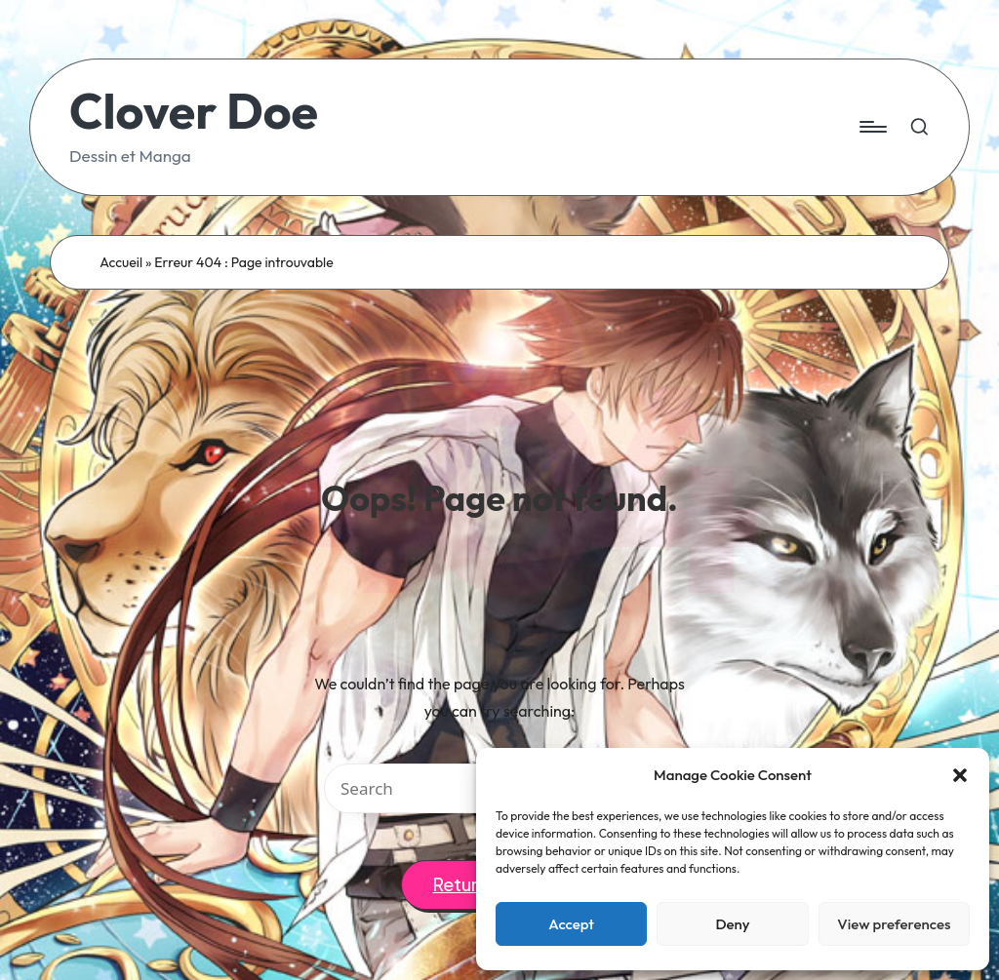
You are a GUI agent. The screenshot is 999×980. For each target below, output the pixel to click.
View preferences (893, 924)
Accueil (121, 262)
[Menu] (871, 127)
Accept (571, 924)
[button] (960, 775)
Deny (732, 924)
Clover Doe (193, 110)
